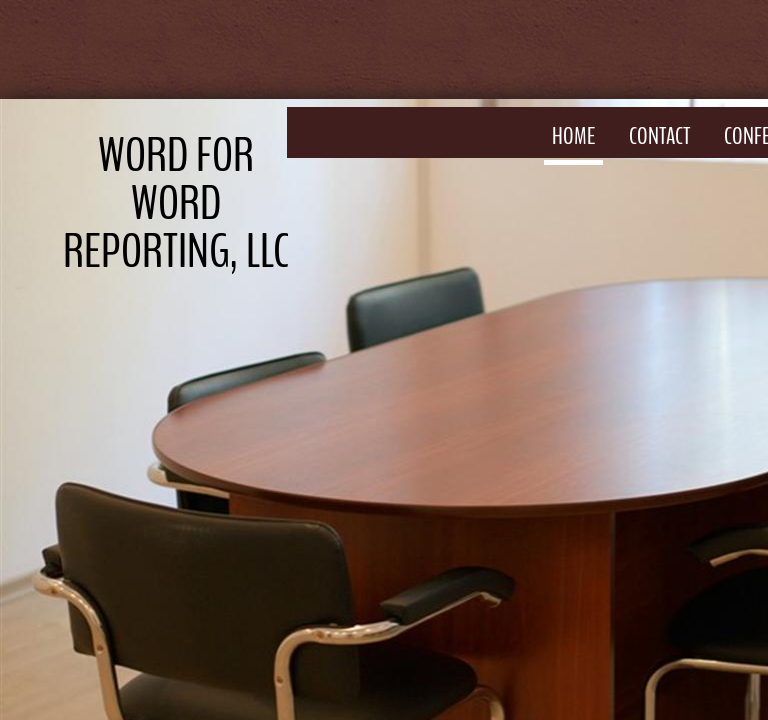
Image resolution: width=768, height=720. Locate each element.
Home (573, 136)
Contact (659, 136)
